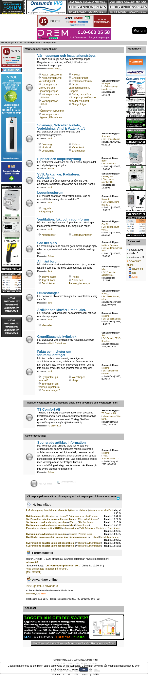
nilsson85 (63, 516)
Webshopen (78, 377)
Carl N (104, 224)
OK (83, 669)
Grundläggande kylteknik (56, 336)
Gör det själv (47, 243)
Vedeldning (48, 150)
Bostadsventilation (82, 235)
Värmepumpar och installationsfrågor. (66, 55)
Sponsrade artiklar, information (61, 442)
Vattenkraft (78, 147)
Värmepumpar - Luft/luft (101, 510)
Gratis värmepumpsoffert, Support (79, 88)
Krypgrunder (49, 235)
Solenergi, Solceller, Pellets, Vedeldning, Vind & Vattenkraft (61, 126)
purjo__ (58, 69)
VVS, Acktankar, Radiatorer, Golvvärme (58, 175)
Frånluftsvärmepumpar (51, 110)
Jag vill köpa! (49, 280)
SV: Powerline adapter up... (108, 273)
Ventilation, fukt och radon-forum (63, 219)
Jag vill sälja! (49, 277)
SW (103, 335)
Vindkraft (47, 147)
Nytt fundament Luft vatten (41, 516)
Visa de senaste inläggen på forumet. (47, 568)
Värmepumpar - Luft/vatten (83, 516)
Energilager (78, 150)
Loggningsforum (50, 192)
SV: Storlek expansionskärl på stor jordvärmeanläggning (56, 537)
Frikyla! (76, 74)
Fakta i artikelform (52, 74)
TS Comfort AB (49, 409)
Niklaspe (105, 83)
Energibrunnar (80, 77)
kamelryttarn (107, 176)
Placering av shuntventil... (107, 180)
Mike (103, 269)
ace (64, 343)
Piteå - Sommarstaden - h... (111, 457)
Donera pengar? (51, 390)
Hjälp (75, 380)
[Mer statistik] (33, 572)
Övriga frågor (79, 104)
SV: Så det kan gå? (112, 318)
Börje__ (105, 160)
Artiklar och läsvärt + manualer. (61, 310)
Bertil (51, 69)
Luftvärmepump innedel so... (109, 87)
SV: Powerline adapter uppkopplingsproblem (50, 519)
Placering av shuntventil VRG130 (44, 528)
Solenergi (47, 144)
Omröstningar (48, 293)
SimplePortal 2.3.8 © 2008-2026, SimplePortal (75, 660)
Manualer (47, 325)
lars (38, 593)
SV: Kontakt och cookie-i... (109, 372)
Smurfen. (105, 136)
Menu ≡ (139, 31)
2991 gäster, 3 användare (42, 586)
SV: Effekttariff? (110, 163)
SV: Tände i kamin (111, 139)
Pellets (75, 144)
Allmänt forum (48, 261)
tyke (71, 525)
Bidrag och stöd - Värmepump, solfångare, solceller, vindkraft (82, 97)
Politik (75, 277)
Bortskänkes (49, 283)
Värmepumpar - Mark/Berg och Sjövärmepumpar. (48, 88)
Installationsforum (82, 81)
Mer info (93, 669)
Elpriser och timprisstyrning (59, 159)
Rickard (51, 168)
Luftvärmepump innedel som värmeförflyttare (50, 510)
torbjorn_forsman (109, 245)
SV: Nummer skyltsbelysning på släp (46, 522)
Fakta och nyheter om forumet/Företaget (54, 353)
